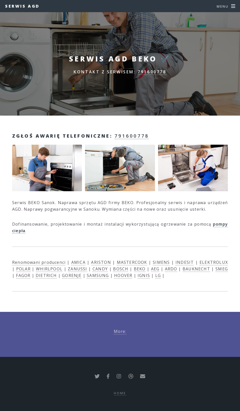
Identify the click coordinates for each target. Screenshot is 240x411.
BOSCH (120, 269)
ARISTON (101, 262)
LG (158, 275)
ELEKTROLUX (214, 262)
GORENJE (71, 275)
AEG (155, 269)
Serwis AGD (22, 6)
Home (120, 393)
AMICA (78, 262)
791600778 (152, 72)
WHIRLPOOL (49, 269)
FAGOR (23, 275)
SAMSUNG (98, 275)
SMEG (221, 269)
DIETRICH (46, 275)
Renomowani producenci (39, 262)
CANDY (100, 269)
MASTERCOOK (132, 262)
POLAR (23, 269)
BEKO (140, 269)
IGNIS (144, 275)
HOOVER (123, 275)
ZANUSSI (77, 269)
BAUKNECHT (196, 269)
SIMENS (161, 262)
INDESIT (185, 262)
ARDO (171, 269)
